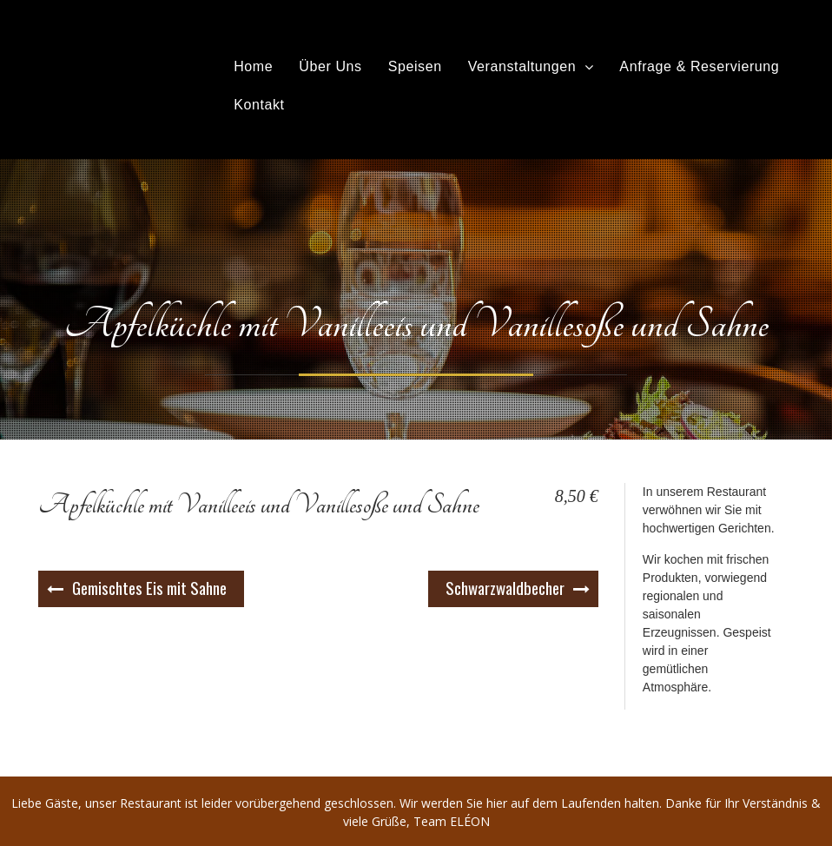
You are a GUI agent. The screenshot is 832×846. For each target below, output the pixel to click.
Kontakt (259, 104)
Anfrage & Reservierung (699, 66)
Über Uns (330, 66)
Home (253, 66)
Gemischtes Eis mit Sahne (149, 587)
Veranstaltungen (522, 66)
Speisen (415, 66)
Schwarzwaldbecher (505, 587)
